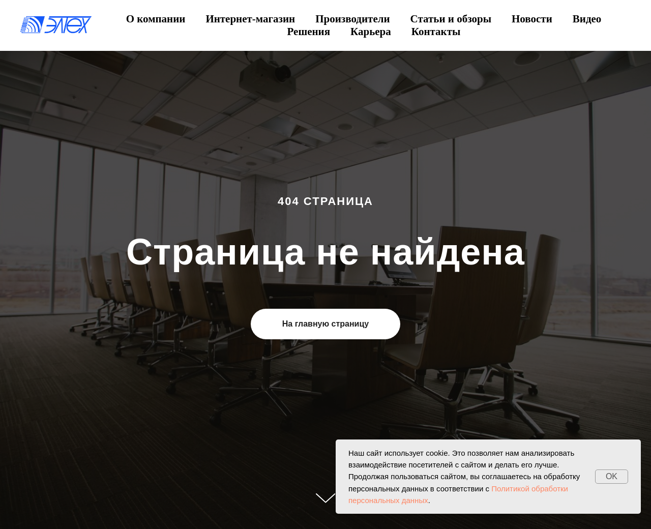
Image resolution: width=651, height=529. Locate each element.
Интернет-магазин (250, 19)
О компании (156, 19)
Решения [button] (308, 31)
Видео (587, 19)
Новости (532, 19)
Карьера (370, 31)
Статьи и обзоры (450, 19)
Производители (352, 19)
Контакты (436, 31)
